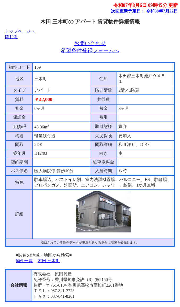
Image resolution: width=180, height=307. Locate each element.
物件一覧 (24, 260)
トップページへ (20, 31)
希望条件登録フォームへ (90, 50)
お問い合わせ (90, 43)
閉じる (11, 36)
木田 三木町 (49, 260)
